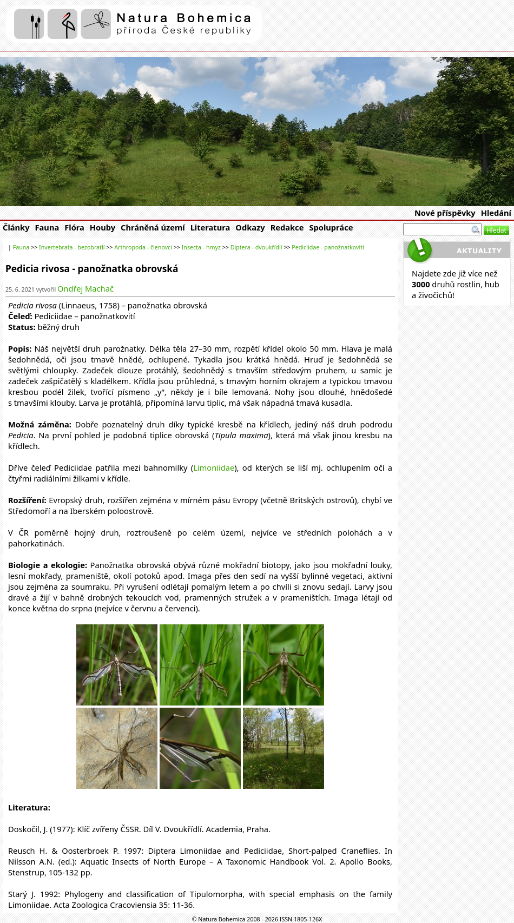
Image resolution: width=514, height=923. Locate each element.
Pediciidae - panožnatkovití (328, 247)
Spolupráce (331, 227)
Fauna (47, 227)
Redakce (287, 227)
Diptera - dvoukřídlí (256, 247)
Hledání (496, 212)
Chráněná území (153, 227)
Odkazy (250, 227)
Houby (102, 227)
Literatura (210, 227)
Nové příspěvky (445, 212)
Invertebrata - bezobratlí (71, 247)
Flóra (74, 227)
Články (16, 227)
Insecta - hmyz (201, 247)
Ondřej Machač (85, 288)
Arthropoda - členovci (143, 247)
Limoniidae (213, 467)
